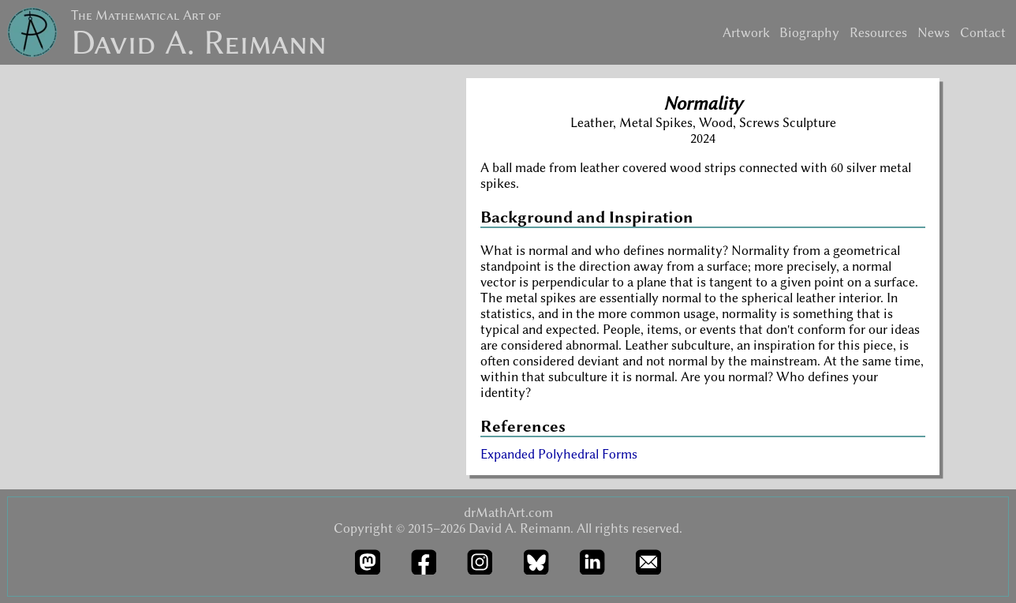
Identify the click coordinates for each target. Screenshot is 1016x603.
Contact (983, 32)
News (933, 32)
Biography (809, 32)
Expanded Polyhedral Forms (558, 454)
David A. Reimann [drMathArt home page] (199, 42)
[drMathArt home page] (32, 34)
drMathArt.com (508, 512)
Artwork (746, 32)
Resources (878, 32)
